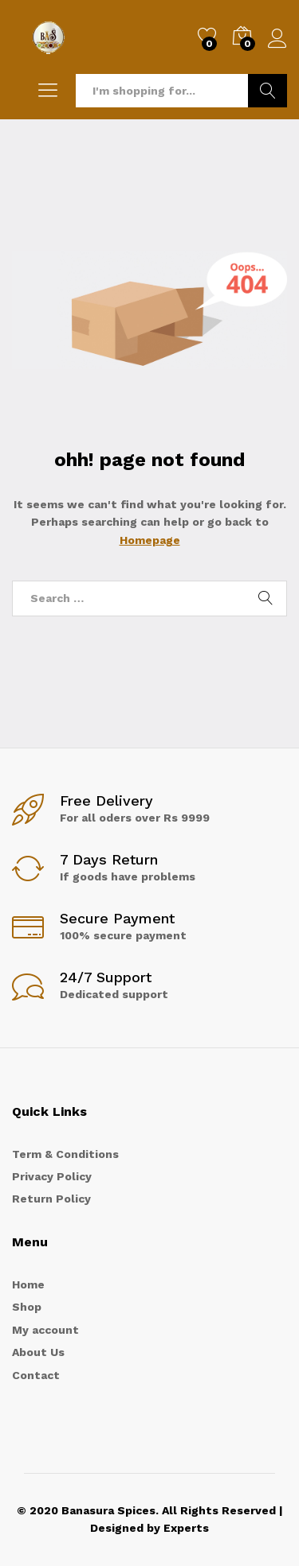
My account (45, 1329)
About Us (38, 1352)
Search (267, 90)
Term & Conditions (65, 1154)
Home (28, 1284)
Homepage (150, 540)
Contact (36, 1375)
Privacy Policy (52, 1176)
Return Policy (51, 1198)
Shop (26, 1306)
